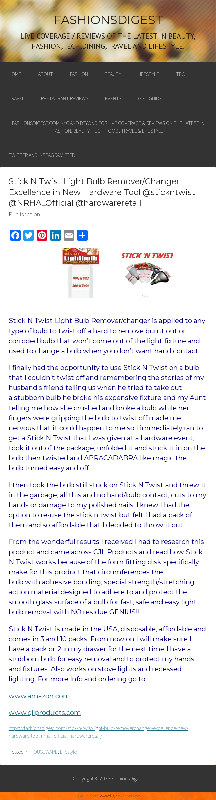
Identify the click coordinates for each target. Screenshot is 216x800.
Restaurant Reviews (64, 98)
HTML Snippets (86, 796)
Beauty (113, 74)
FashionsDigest (108, 19)
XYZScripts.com (129, 796)
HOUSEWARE (44, 751)
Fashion (79, 74)
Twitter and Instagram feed (41, 155)
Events (113, 98)
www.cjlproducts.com (45, 713)
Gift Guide (150, 98)
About (45, 74)
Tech (182, 74)
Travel (16, 98)
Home (14, 74)
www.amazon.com (39, 696)
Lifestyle (148, 74)
